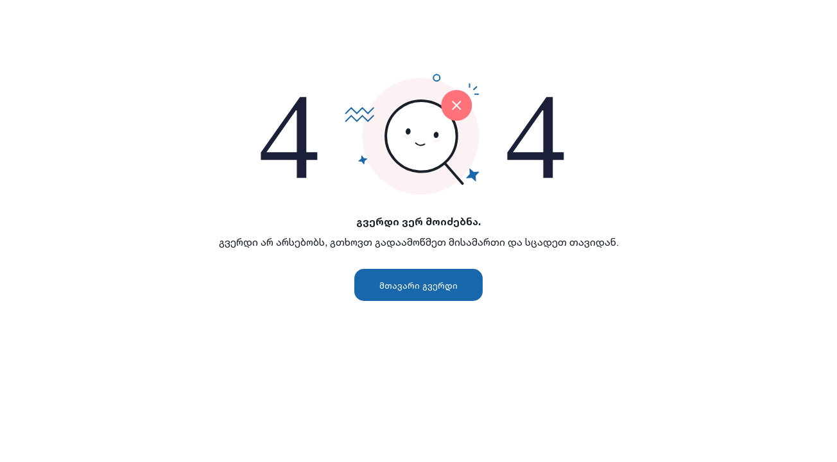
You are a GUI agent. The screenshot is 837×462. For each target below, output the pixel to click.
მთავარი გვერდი (418, 285)
